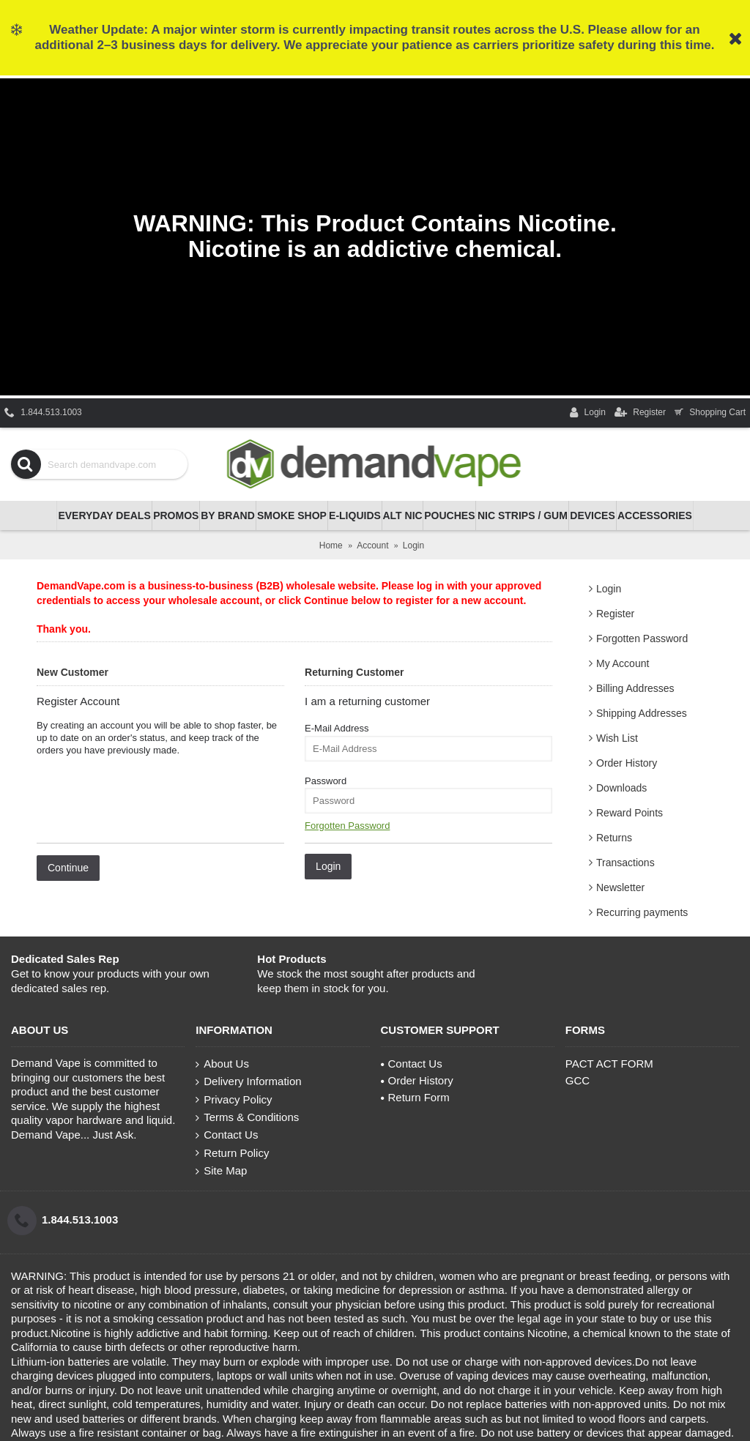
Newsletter (620, 887)
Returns (614, 838)
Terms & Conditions (247, 1117)
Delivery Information (248, 1081)
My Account (622, 663)
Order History (626, 763)
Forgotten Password (642, 638)
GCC (577, 1080)
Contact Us (227, 1135)
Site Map (221, 1170)
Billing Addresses (635, 688)
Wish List (617, 738)
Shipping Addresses (641, 713)
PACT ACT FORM (609, 1063)
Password (325, 780)
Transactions (625, 862)
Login (608, 589)
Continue (68, 868)
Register (615, 613)
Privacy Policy (234, 1099)
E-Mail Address (336, 728)
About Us (222, 1063)
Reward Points (629, 813)
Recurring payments (642, 912)
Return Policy (232, 1153)
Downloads (621, 788)
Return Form (415, 1097)
